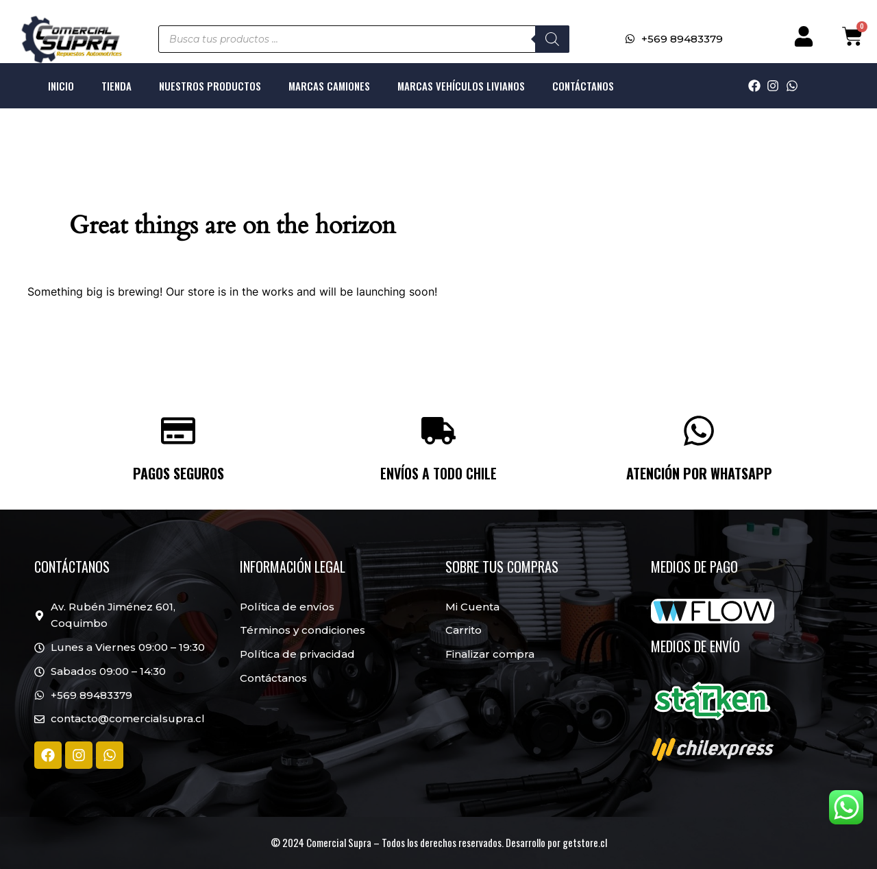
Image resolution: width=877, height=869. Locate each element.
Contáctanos (583, 85)
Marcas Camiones (329, 85)
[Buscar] (552, 39)
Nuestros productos (210, 85)
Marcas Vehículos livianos (461, 85)
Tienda (116, 85)
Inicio (61, 85)
